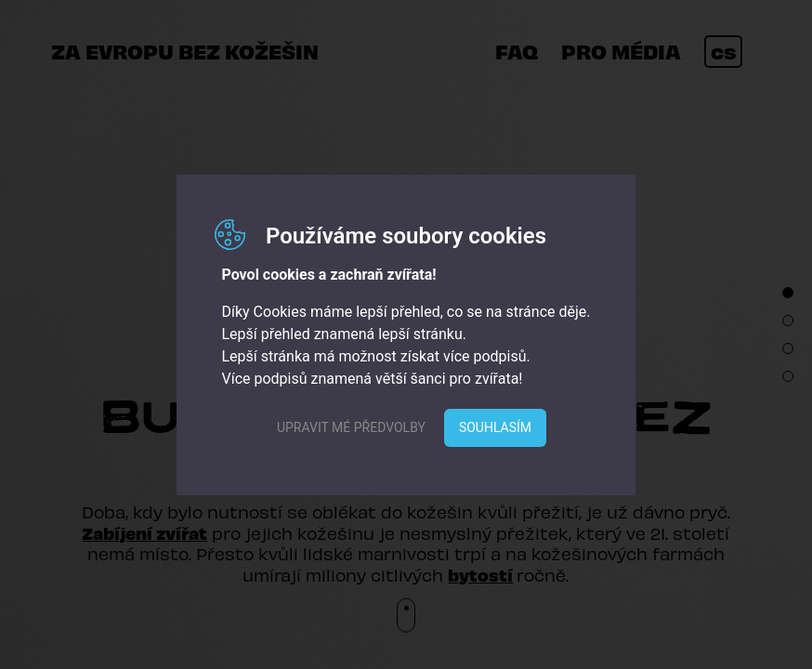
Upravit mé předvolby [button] (351, 427)
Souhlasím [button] (495, 427)
